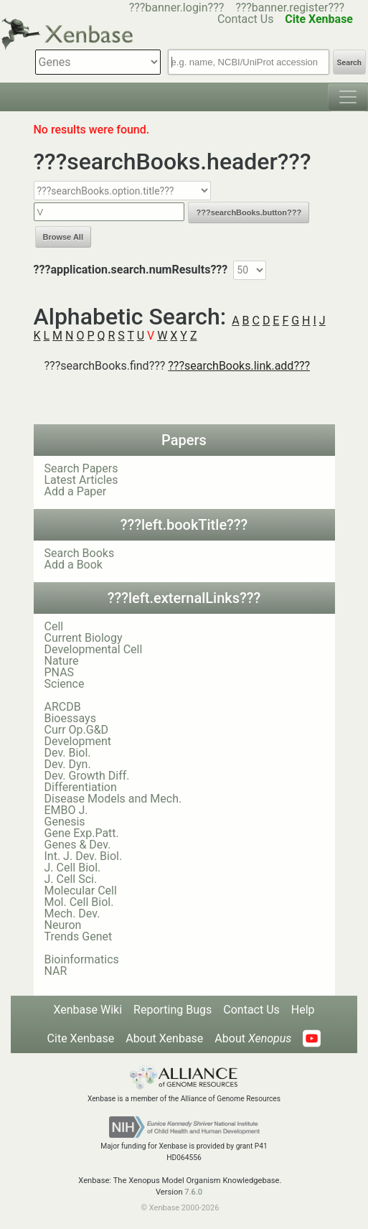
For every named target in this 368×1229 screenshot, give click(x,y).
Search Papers (81, 468)
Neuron (63, 925)
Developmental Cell (93, 649)
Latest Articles (81, 480)
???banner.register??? (289, 7)
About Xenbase (164, 1038)
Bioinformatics (81, 959)
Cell (54, 626)
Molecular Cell (80, 890)
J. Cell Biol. (72, 867)
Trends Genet (78, 936)
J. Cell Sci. (71, 879)
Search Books (79, 553)
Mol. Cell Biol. (79, 902)
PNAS (59, 672)
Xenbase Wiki (87, 1010)
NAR (55, 971)
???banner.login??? (177, 7)
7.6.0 (193, 1192)
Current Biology (83, 638)
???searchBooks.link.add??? (239, 366)
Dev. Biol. (67, 753)
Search (349, 62)
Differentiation (80, 787)
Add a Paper (75, 491)
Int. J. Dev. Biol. (83, 856)
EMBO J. (66, 810)
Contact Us (251, 1010)
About (252, 1038)
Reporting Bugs (172, 1010)
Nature (61, 661)
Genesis (64, 821)
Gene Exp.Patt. (81, 833)
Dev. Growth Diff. (87, 775)
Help (303, 1010)
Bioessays (70, 718)
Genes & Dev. (77, 844)
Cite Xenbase (81, 1038)
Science (64, 684)
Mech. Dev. (72, 913)
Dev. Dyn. (67, 764)
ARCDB (62, 707)
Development (78, 741)
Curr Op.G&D (76, 730)
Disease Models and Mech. (113, 798)
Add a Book (73, 564)
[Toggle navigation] (348, 97)
